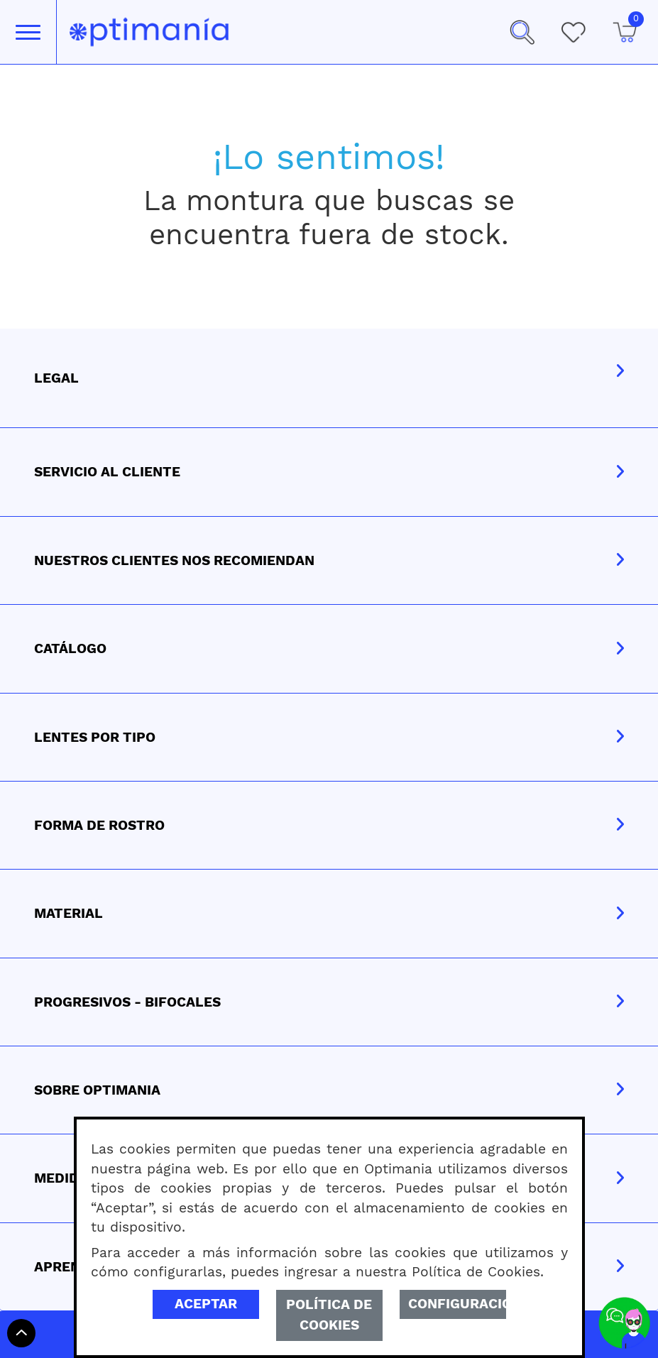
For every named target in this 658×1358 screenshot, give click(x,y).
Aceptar (206, 1304)
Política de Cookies (329, 1314)
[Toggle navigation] (28, 32)
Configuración (457, 1304)
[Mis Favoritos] (572, 32)
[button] (521, 32)
